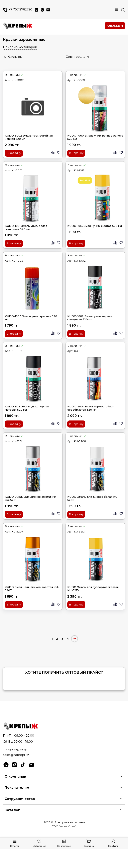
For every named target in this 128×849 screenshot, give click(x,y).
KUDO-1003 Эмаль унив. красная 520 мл (31, 318)
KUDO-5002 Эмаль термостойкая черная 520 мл (29, 137)
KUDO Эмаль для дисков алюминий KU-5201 (30, 498)
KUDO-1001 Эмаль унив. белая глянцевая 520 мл (26, 227)
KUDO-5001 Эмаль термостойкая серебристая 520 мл (90, 408)
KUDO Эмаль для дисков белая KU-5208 (93, 498)
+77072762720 (15, 750)
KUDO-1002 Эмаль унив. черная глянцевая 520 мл (89, 318)
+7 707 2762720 (17, 9)
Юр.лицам (115, 26)
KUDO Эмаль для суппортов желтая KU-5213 (93, 588)
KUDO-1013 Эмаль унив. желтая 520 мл (94, 225)
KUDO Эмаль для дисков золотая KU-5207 (32, 588)
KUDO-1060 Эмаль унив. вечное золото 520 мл (95, 137)
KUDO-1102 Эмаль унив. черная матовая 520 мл (27, 408)
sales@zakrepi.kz (16, 755)
